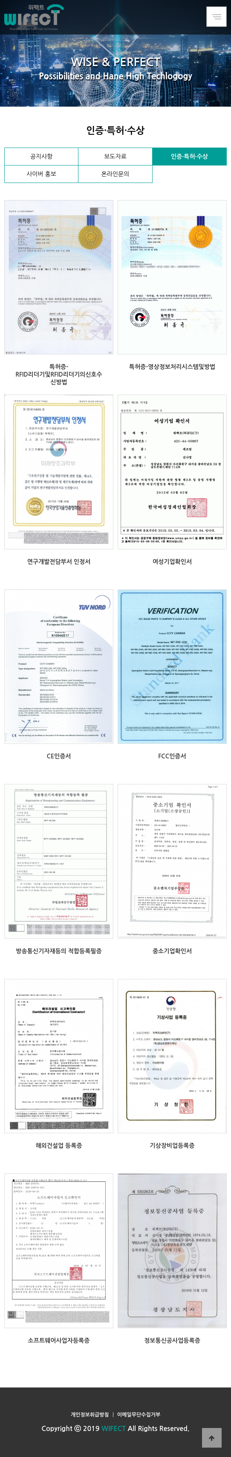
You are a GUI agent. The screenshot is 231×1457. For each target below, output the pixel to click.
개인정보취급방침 (90, 1414)
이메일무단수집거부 (139, 1414)
